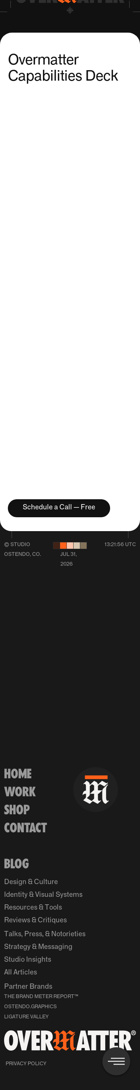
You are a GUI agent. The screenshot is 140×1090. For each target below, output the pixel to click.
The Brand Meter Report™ (41, 996)
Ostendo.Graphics (30, 1006)
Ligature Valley (26, 1016)
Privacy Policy (26, 1063)
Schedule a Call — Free (59, 507)
